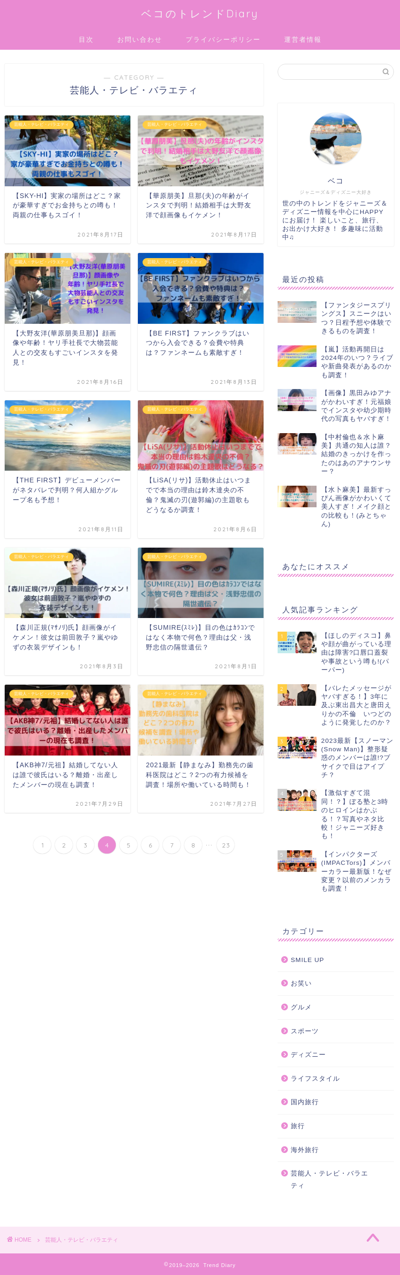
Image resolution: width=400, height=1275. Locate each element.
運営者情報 (303, 39)
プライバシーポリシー (223, 39)
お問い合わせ (139, 39)
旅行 (298, 1126)
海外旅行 (305, 1149)
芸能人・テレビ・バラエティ (329, 1179)
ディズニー (308, 1054)
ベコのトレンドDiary (200, 13)
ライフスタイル (315, 1078)
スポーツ (305, 1031)
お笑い (301, 983)
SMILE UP (307, 959)
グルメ (301, 1007)
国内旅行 (305, 1102)
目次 (86, 39)
